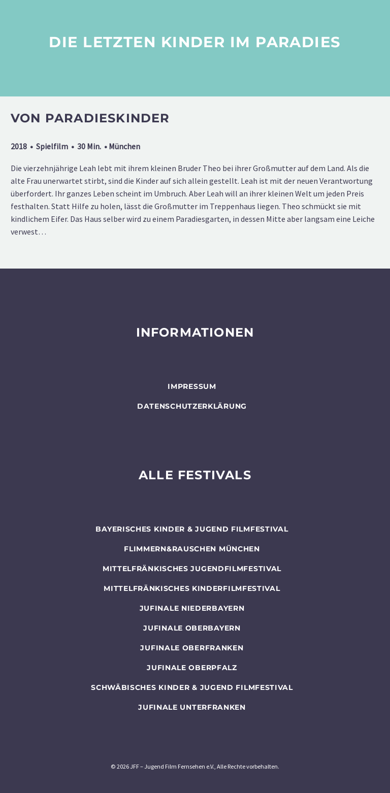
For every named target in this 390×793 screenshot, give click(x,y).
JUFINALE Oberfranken (191, 647)
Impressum (192, 386)
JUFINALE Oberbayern (191, 628)
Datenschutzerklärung (192, 406)
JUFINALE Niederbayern (192, 608)
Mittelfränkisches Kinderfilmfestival (192, 588)
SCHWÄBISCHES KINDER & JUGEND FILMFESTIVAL (192, 687)
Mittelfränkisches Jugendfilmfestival (192, 568)
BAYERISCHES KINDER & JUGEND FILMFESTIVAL (191, 529)
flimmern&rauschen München (192, 548)
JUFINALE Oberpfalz (192, 667)
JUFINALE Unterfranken (192, 707)
